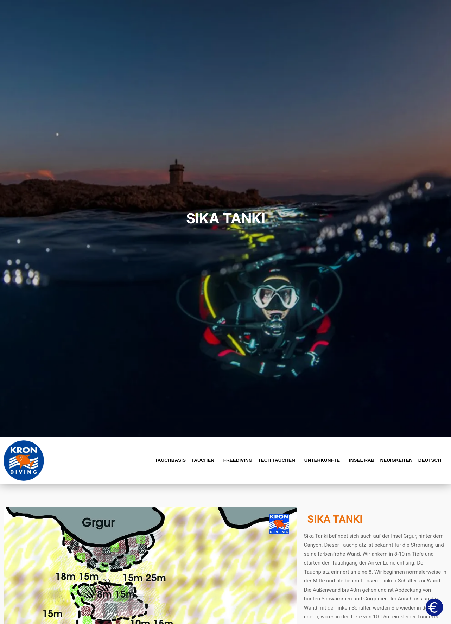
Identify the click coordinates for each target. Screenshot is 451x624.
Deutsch (431, 460)
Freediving (238, 460)
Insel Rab (362, 460)
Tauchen (204, 460)
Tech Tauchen (278, 460)
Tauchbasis (170, 460)
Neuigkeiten (396, 460)
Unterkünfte (323, 460)
